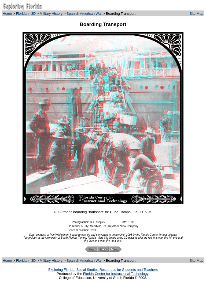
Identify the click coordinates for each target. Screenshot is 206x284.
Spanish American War (84, 14)
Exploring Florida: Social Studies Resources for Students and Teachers (103, 270)
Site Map (196, 14)
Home (7, 14)
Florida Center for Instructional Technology (115, 274)
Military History (51, 14)
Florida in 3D (26, 14)
